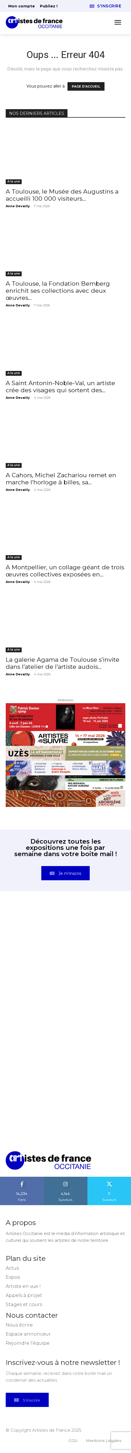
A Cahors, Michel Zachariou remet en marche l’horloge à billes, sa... (61, 479)
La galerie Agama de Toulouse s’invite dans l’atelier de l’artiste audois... (62, 663)
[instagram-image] (36, 938)
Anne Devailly (18, 206)
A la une (13, 181)
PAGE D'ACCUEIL (86, 86)
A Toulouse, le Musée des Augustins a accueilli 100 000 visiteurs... (62, 195)
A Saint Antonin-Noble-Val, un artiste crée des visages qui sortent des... (60, 386)
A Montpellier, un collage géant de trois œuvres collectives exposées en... (65, 571)
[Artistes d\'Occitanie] (36, 22)
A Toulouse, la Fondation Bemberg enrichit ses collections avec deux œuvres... (58, 290)
